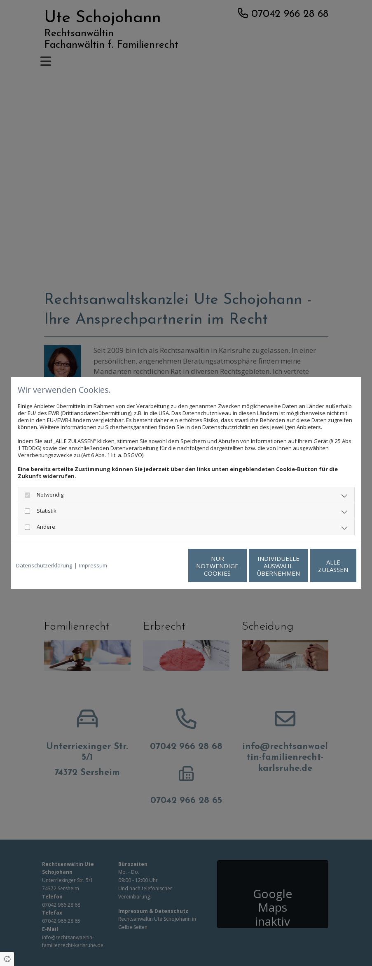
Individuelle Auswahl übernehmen (240, 565)
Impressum (93, 565)
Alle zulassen (318, 566)
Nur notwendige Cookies (161, 566)
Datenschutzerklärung (44, 565)
